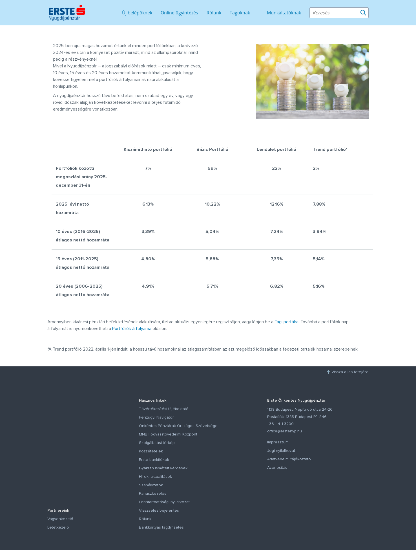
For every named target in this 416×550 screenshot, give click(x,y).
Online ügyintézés (179, 13)
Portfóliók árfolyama (131, 328)
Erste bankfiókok (154, 460)
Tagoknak (240, 13)
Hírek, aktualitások (155, 477)
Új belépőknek (137, 13)
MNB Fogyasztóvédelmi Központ (168, 434)
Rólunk (214, 13)
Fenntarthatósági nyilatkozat (164, 502)
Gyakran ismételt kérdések (163, 468)
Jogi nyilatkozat (281, 451)
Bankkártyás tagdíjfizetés (161, 527)
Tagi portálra (286, 322)
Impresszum (278, 442)
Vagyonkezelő (60, 519)
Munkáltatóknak (284, 13)
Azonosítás (277, 468)
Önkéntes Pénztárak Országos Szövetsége (178, 426)
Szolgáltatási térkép (157, 443)
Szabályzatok (151, 485)
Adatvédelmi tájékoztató (289, 459)
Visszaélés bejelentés (159, 510)
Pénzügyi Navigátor (156, 417)
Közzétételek (151, 451)
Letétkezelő (58, 527)
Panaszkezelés (152, 494)
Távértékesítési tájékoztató (164, 409)
